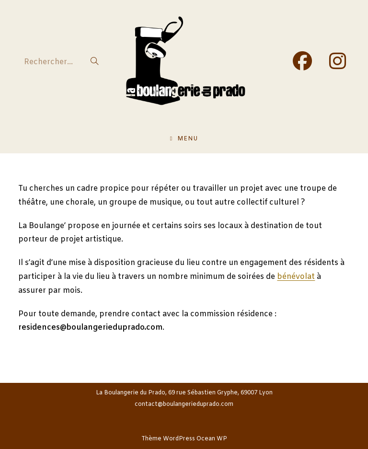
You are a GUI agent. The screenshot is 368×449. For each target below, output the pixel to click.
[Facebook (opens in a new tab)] (302, 62)
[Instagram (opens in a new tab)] (337, 62)
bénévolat (296, 277)
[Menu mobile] (184, 139)
